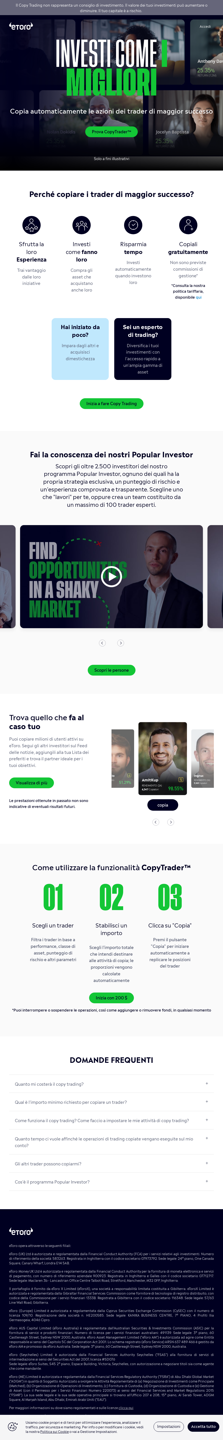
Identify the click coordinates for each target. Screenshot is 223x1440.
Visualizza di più (31, 782)
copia (162, 804)
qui (199, 297)
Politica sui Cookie (54, 1431)
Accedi (205, 26)
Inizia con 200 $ (111, 997)
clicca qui (126, 1407)
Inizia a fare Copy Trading (111, 403)
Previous (102, 643)
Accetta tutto (203, 1426)
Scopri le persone (111, 669)
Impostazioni (168, 1426)
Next (120, 643)
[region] (111, 1427)
